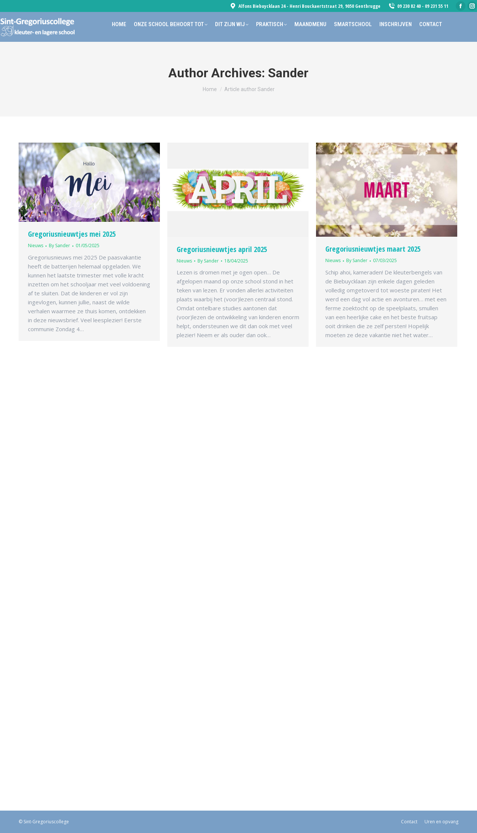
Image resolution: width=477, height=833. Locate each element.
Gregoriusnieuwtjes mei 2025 (72, 234)
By (59, 246)
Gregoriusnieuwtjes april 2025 (222, 249)
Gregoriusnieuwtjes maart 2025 (373, 249)
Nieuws (35, 245)
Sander (288, 72)
